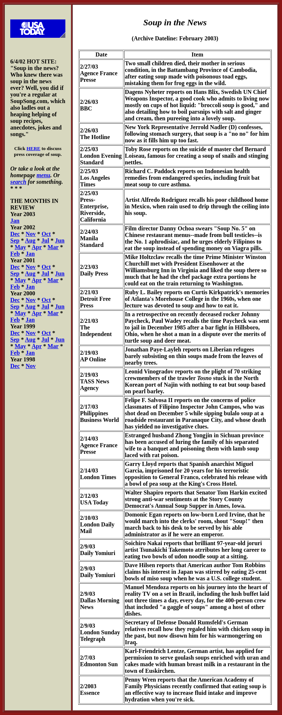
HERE (33, 148)
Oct (46, 234)
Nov (31, 234)
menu (43, 175)
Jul (45, 240)
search (18, 182)
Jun (60, 240)
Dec (15, 234)
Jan (14, 221)
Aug (30, 240)
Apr (36, 247)
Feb (15, 254)
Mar (53, 247)
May (20, 247)
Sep (14, 240)
